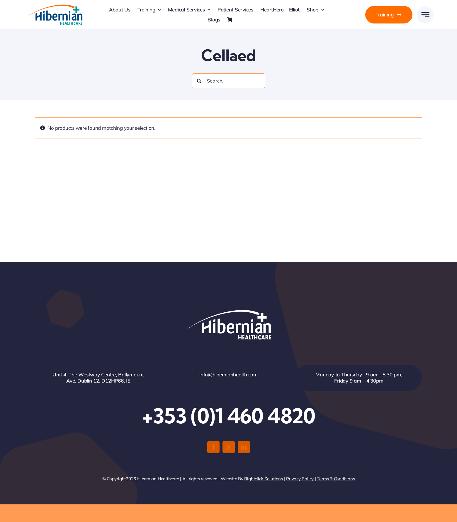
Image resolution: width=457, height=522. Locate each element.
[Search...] (228, 80)
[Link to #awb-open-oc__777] (425, 14)
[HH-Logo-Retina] (53, 6)
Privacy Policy (300, 478)
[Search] (199, 80)
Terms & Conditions (336, 478)
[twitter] (228, 447)
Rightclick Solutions (263, 478)
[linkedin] (244, 447)
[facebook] (213, 447)
